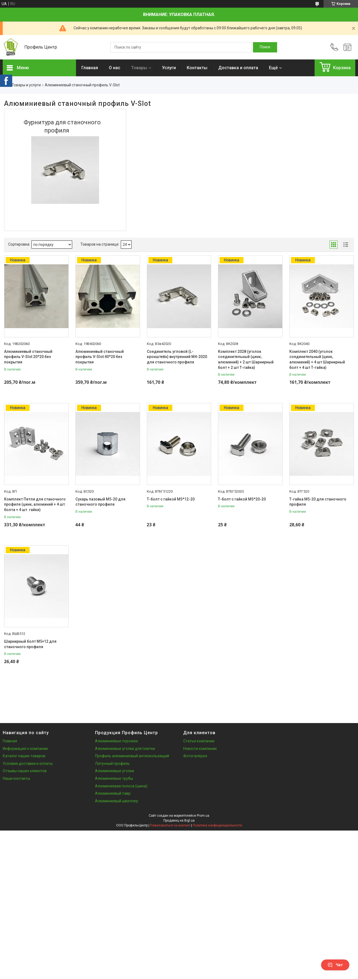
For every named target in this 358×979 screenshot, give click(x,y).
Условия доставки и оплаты (28, 763)
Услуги (169, 67)
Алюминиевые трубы (114, 778)
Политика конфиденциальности (217, 825)
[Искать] (265, 47)
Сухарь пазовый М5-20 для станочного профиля (100, 502)
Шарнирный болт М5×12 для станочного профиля (30, 644)
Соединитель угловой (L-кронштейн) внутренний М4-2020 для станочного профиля (177, 356)
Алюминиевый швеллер (116, 801)
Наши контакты (16, 778)
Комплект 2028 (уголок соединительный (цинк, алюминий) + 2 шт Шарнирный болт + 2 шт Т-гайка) (246, 359)
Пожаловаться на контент (170, 825)
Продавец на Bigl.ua (179, 820)
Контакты (197, 67)
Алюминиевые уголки (114, 771)
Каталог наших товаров (24, 756)
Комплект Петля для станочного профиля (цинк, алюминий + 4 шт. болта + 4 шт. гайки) (35, 504)
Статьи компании (198, 741)
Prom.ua (203, 816)
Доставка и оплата (238, 67)
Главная (89, 67)
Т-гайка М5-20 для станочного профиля (317, 502)
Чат (335, 964)
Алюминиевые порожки (116, 741)
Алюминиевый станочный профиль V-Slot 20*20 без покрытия (28, 356)
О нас (114, 67)
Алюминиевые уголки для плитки (125, 748)
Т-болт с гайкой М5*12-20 (171, 499)
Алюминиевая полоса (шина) (121, 786)
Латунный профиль (112, 763)
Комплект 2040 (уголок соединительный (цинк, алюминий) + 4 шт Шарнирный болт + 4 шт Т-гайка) (317, 359)
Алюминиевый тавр (113, 793)
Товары (139, 67)
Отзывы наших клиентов (25, 771)
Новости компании (200, 748)
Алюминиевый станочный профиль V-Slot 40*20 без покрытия (99, 356)
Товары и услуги (26, 85)
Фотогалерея (195, 756)
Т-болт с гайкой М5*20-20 (242, 499)
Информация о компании (25, 748)
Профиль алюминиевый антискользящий (132, 756)
